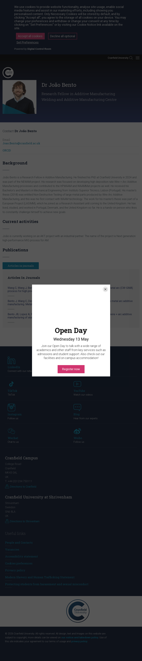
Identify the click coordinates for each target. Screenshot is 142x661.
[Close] (105, 289)
